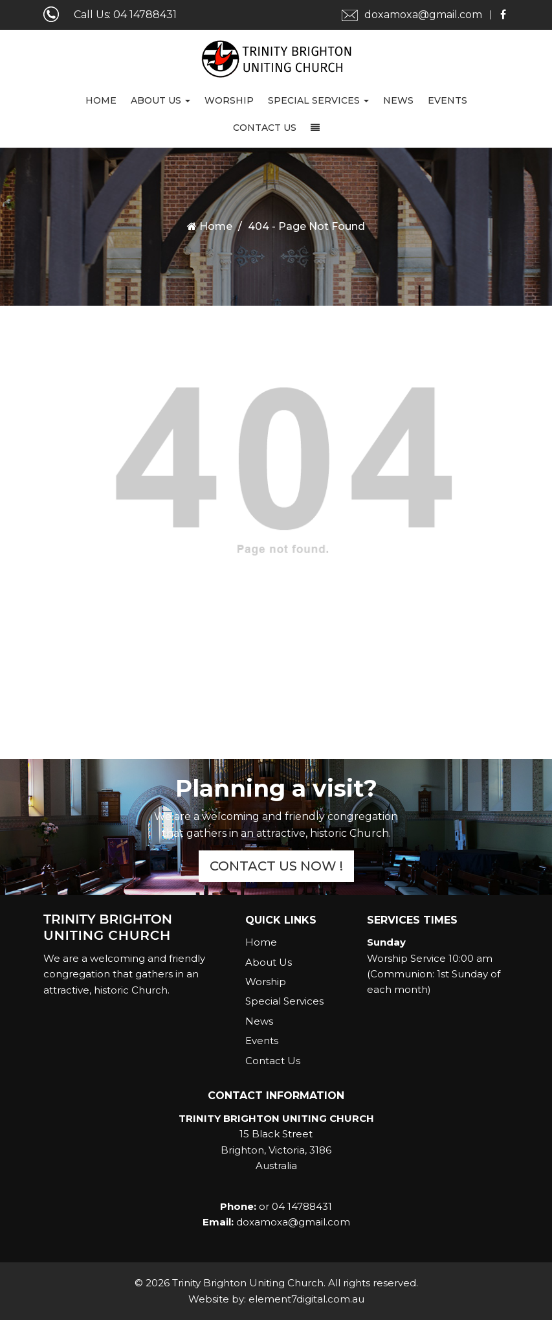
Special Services (318, 100)
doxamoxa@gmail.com (423, 14)
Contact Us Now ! (276, 866)
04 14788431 (145, 14)
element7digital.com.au (306, 1299)
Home (100, 100)
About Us (160, 100)
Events (447, 100)
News (398, 100)
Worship (229, 100)
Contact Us (264, 127)
